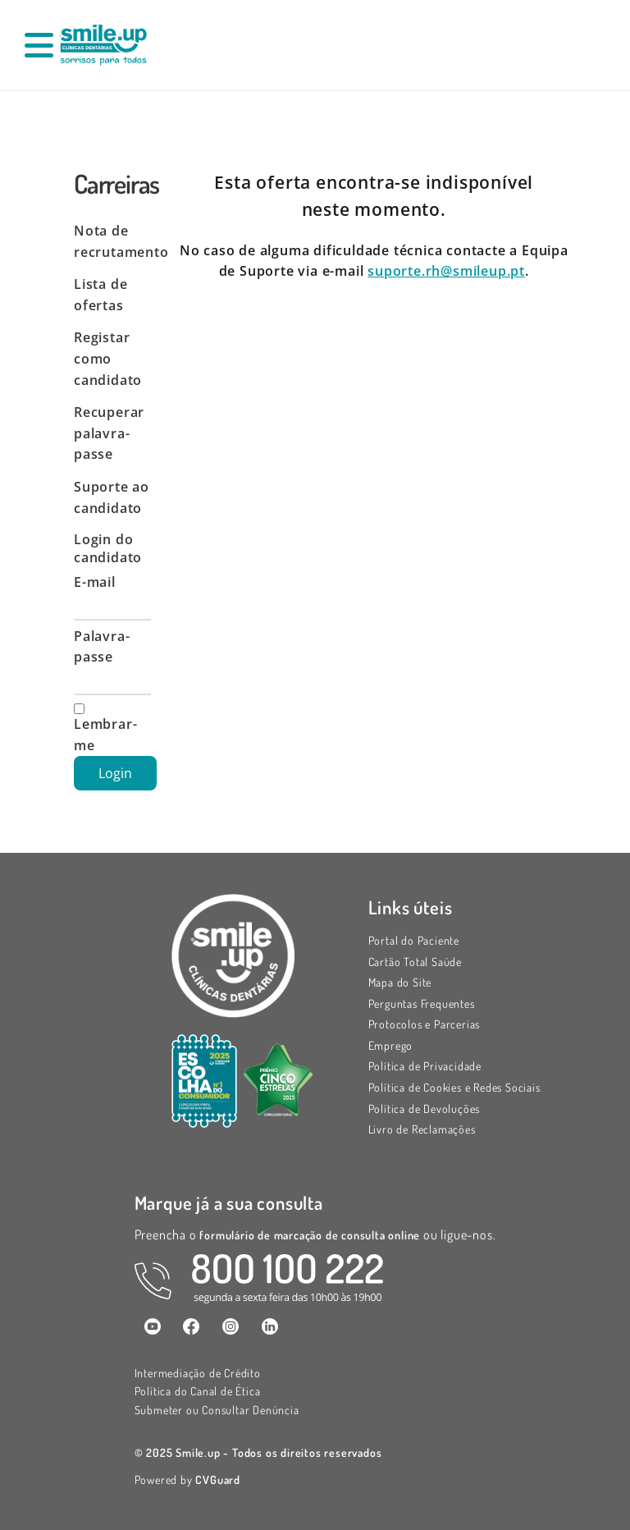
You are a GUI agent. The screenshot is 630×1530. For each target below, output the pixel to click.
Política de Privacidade (425, 1066)
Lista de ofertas (100, 294)
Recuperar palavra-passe (109, 433)
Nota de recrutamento (112, 241)
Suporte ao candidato (111, 497)
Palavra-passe (102, 647)
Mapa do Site (400, 982)
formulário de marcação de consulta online (311, 1235)
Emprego (390, 1045)
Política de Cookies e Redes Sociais (454, 1087)
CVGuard (217, 1479)
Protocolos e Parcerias (424, 1024)
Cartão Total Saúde (415, 962)
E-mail (95, 582)
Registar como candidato (108, 358)
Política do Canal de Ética (198, 1391)
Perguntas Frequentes (421, 1003)
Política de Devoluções (424, 1108)
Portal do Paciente (413, 940)
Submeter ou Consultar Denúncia (217, 1410)
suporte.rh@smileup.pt (446, 271)
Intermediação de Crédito (198, 1373)
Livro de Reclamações (422, 1129)
